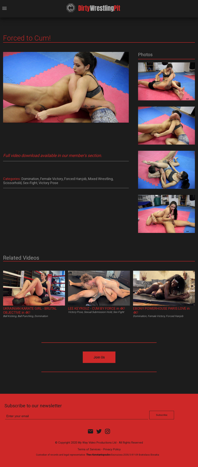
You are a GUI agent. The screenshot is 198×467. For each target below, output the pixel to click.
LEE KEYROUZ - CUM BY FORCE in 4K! (96, 308)
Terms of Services (89, 449)
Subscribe (161, 415)
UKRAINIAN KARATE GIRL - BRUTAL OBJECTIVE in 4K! (30, 310)
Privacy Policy (112, 449)
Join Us (99, 357)
